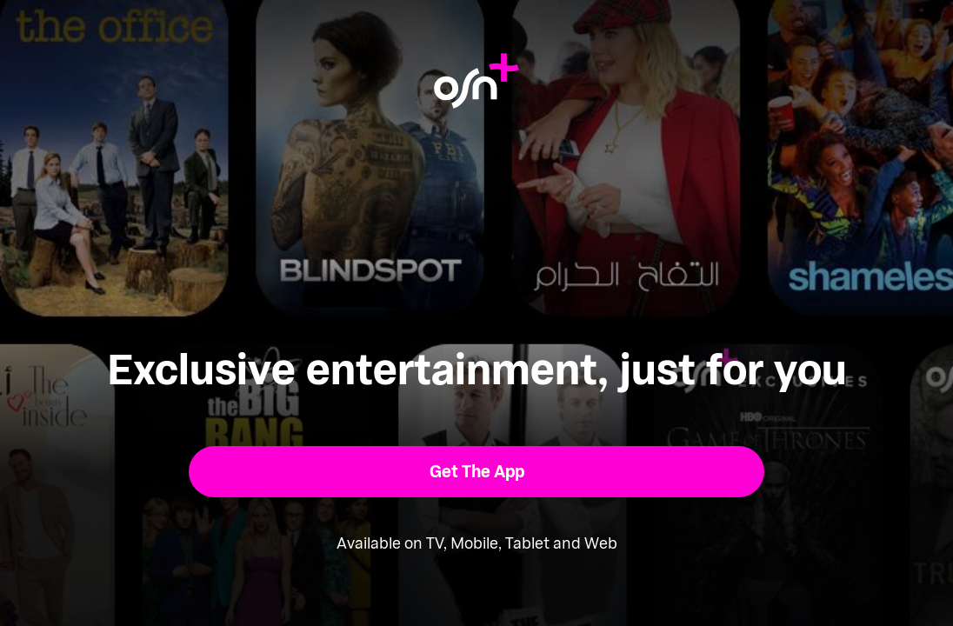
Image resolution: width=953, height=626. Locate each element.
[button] (477, 471)
